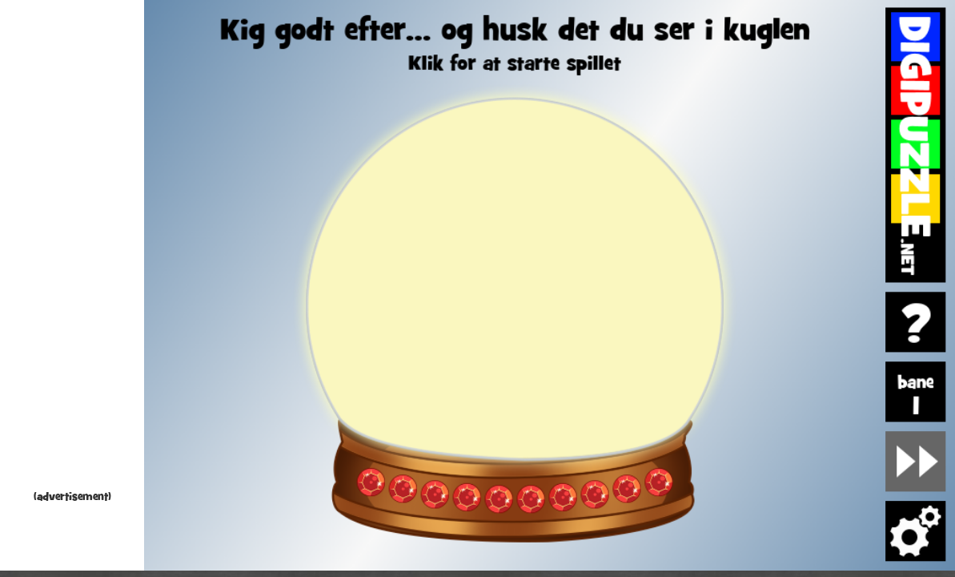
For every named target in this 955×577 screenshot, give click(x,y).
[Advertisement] (72, 248)
